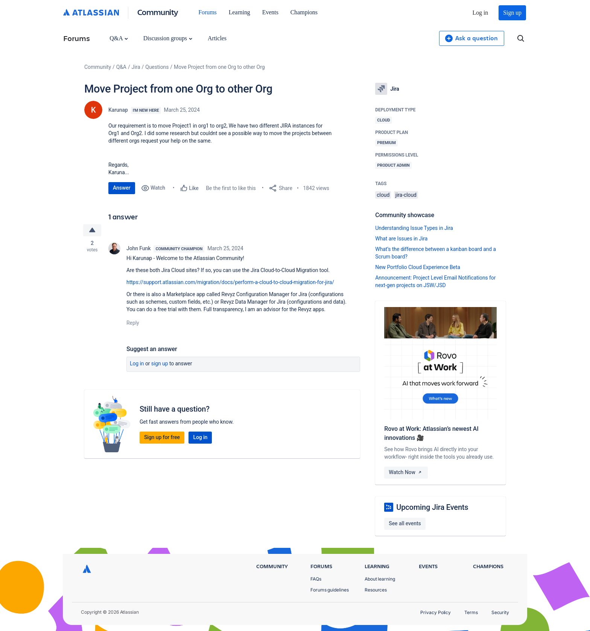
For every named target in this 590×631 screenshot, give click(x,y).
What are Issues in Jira (401, 239)
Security (500, 612)
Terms (471, 612)
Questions (157, 67)
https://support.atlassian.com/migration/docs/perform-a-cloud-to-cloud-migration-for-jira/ (230, 282)
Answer (122, 188)
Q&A (118, 38)
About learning (380, 579)
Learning (239, 12)
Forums (207, 12)
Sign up (512, 12)
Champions (304, 12)
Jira (136, 67)
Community (157, 11)
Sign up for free (162, 437)
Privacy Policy (435, 612)
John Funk (138, 248)
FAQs (315, 579)
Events (270, 12)
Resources (376, 590)
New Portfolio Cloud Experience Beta (417, 267)
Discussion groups (167, 38)
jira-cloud (406, 195)
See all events (405, 523)
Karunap (118, 110)
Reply (132, 323)
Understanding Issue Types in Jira (414, 228)
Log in (480, 12)
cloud (383, 195)
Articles (217, 38)
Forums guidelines (329, 590)
